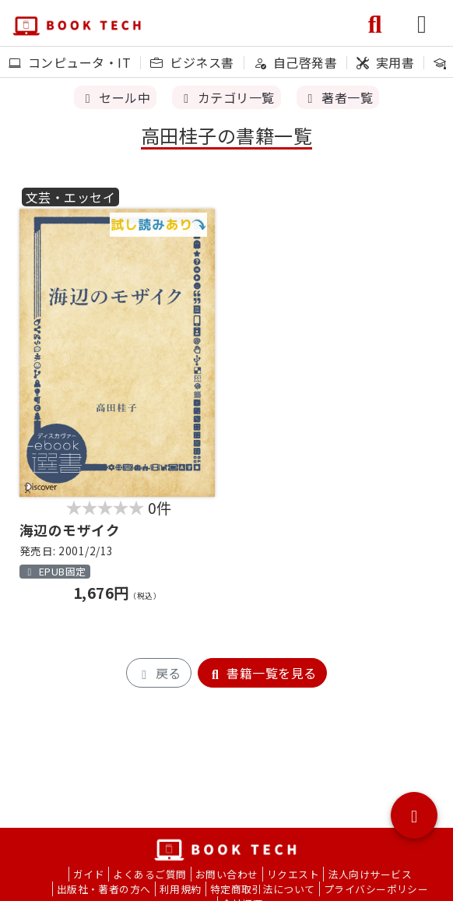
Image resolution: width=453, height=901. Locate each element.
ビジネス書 (192, 62)
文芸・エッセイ (70, 197)
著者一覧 (338, 97)
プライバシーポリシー (376, 889)
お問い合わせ (226, 874)
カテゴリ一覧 (226, 97)
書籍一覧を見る (262, 672)
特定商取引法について (262, 889)
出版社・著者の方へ (104, 889)
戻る (158, 672)
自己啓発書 (295, 62)
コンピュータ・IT (70, 62)
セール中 (115, 97)
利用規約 (181, 889)
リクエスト (293, 874)
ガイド (88, 874)
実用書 (385, 62)
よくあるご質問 (149, 874)
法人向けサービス (370, 874)
